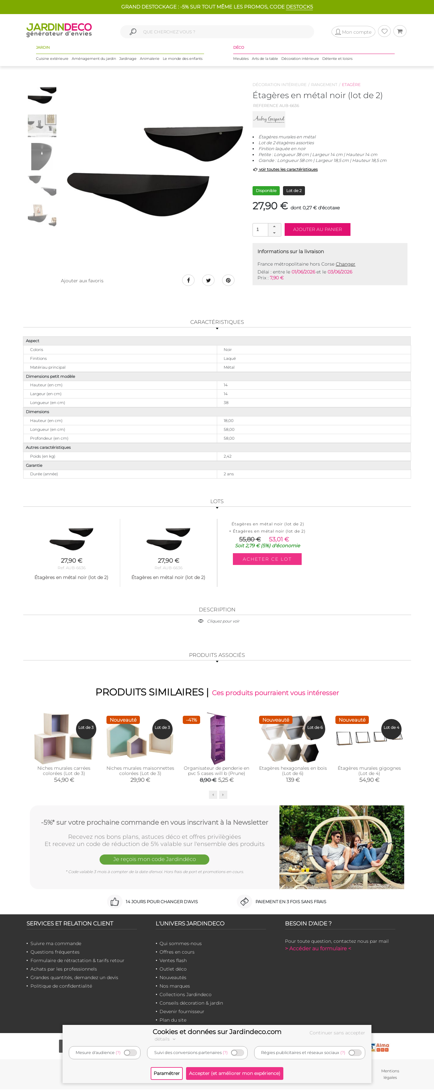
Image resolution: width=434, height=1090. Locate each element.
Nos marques (175, 986)
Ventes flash (173, 961)
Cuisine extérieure (52, 58)
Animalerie (150, 58)
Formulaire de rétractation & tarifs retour (77, 961)
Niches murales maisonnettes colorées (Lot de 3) (140, 771)
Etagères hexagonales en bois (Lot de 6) (293, 771)
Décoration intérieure (300, 58)
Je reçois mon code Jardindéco (155, 859)
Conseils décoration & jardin (191, 1003)
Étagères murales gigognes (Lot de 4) (369, 771)
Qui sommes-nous (181, 944)
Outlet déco (173, 969)
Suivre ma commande (55, 944)
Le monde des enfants (182, 58)
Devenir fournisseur (182, 1012)
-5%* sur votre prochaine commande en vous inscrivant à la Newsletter (154, 822)
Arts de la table (265, 58)
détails (166, 1039)
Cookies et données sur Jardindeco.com (217, 1032)
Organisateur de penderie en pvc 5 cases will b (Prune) (216, 771)
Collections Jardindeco (186, 995)
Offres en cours (177, 952)
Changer (345, 264)
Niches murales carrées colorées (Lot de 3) (63, 771)
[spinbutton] (266, 229)
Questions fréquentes (55, 952)
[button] (274, 226)
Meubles (241, 58)
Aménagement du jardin (94, 58)
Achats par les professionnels (63, 969)
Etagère (351, 84)
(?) (118, 1052)
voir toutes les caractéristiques (285, 169)
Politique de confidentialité (61, 986)
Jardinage (128, 58)
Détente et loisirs (337, 58)
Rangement (324, 84)
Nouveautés (173, 978)
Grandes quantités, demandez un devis (74, 978)
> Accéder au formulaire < (318, 949)
